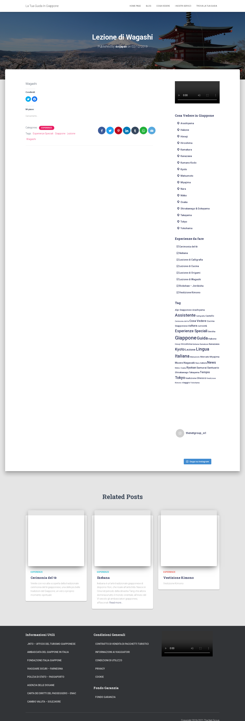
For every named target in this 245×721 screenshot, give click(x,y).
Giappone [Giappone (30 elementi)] (185, 338)
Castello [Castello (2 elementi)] (209, 315)
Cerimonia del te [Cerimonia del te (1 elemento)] (182, 321)
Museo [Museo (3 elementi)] (179, 362)
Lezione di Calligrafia (190, 259)
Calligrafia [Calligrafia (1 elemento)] (200, 316)
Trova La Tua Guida (206, 6)
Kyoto (182, 169)
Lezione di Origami (188, 272)
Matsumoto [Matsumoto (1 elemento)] (195, 357)
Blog (148, 6)
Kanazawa (184, 156)
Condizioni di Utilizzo (108, 653)
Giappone (60, 133)
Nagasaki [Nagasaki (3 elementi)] (189, 362)
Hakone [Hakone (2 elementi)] (212, 338)
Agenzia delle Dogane (40, 678)
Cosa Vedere (163, 6)
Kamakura (184, 149)
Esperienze (46, 128)
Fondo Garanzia (105, 690)
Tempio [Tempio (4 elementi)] (205, 372)
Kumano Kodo (187, 162)
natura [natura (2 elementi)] (203, 362)
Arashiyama (185, 123)
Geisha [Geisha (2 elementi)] (211, 331)
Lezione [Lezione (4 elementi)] (190, 349)
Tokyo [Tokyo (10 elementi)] (180, 377)
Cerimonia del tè (187, 246)
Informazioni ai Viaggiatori (112, 645)
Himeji (182, 136)
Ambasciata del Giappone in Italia (48, 645)
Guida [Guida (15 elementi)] (202, 338)
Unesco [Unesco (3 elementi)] (201, 378)
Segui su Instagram (197, 453)
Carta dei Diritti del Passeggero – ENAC (51, 686)
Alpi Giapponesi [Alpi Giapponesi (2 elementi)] (183, 309)
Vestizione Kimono (188, 292)
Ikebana (182, 253)
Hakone (183, 130)
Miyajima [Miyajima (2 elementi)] (214, 356)
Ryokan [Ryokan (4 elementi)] (191, 367)
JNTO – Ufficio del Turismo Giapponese (51, 637)
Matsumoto (185, 175)
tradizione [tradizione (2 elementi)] (191, 378)
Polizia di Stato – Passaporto (45, 670)
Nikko (182, 195)
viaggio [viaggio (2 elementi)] (186, 382)
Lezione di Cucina (188, 266)
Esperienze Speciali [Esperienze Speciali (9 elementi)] (191, 331)
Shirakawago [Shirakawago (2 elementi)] (182, 372)
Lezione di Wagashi (189, 279)
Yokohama (184, 228)
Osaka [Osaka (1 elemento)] (183, 368)
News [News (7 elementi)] (211, 362)
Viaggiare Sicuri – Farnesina (45, 661)
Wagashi (31, 139)
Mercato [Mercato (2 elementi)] (204, 356)
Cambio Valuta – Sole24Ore (44, 694)
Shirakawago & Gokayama (193, 208)
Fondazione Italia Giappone (44, 653)
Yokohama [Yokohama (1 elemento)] (195, 383)
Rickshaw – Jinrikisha (190, 285)
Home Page (135, 6)
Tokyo (182, 221)
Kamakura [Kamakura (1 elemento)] (204, 344)
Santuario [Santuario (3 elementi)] (213, 367)
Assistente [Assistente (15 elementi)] (185, 315)
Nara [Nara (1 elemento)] (197, 363)
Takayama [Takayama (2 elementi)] (194, 372)
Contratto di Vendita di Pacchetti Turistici (122, 637)
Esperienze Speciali (43, 133)
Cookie (99, 670)
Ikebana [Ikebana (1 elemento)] (195, 344)
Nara (181, 189)
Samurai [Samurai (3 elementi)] (202, 367)
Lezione (71, 133)
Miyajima (184, 182)
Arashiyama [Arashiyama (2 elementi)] (198, 309)
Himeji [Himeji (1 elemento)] (177, 344)
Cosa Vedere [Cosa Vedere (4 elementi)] (197, 321)
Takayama (184, 215)
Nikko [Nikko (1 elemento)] (177, 368)
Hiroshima (184, 143)
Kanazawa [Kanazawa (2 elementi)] (214, 343)
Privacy (100, 661)
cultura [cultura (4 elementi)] (192, 325)
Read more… (116, 595)
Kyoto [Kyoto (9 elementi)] (180, 349)
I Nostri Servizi (183, 6)
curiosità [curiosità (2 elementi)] (202, 325)
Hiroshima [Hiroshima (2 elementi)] (186, 343)
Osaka (182, 202)
